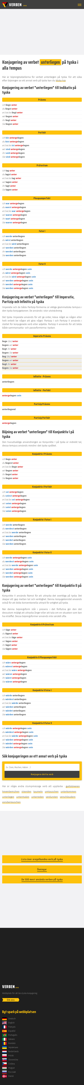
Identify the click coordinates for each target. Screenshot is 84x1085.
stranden (26, 791)
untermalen (22, 796)
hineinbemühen (10, 791)
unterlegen (8, 796)
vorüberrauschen (11, 802)
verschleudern (68, 796)
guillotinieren (73, 786)
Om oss (11, 1000)
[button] (79, 5)
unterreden (37, 796)
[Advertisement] (42, 31)
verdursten (52, 796)
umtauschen (52, 791)
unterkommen (68, 791)
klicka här (61, 80)
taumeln (38, 791)
